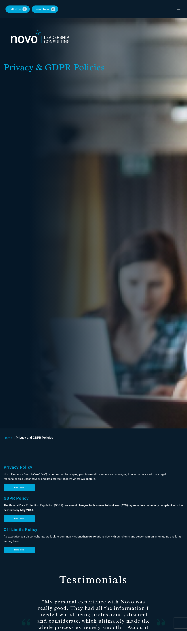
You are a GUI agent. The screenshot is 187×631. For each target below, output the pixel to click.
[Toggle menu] (180, 9)
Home (8, 438)
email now (42, 9)
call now (14, 9)
